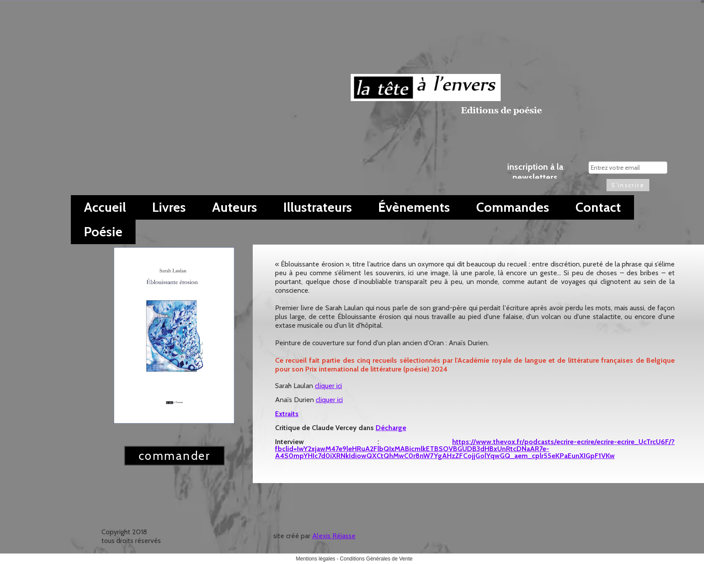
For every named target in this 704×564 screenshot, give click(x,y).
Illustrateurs (317, 207)
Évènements (414, 207)
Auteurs (234, 207)
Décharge (391, 428)
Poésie (103, 232)
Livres (169, 207)
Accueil (105, 207)
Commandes (512, 207)
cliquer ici (328, 386)
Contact (598, 207)
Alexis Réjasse (333, 536)
